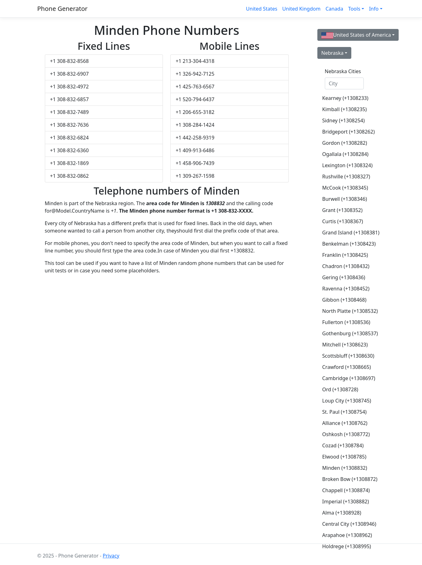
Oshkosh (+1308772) (346, 434)
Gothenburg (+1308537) (346, 333)
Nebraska (332, 52)
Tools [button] (354, 8)
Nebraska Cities (343, 71)
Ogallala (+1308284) (345, 154)
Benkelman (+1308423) (346, 243)
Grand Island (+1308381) (346, 232)
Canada (334, 8)
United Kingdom (301, 8)
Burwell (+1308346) (344, 198)
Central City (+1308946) (346, 523)
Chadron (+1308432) (346, 266)
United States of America (356, 35)
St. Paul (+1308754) (344, 411)
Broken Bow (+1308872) (346, 479)
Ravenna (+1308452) (346, 288)
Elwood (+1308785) (344, 456)
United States (261, 8)
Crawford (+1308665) (346, 367)
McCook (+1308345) (345, 187)
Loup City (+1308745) (346, 400)
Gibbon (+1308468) (344, 299)
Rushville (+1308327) (346, 176)
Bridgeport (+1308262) (346, 131)
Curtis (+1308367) (342, 221)
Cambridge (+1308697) (346, 378)
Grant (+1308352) (342, 210)
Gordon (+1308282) (344, 142)
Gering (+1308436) (343, 277)
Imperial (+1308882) (345, 501)
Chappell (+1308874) (346, 490)
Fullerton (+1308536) (346, 322)
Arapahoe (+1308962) (346, 535)
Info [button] (374, 8)
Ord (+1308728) (340, 389)
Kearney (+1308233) (345, 98)
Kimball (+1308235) (344, 109)
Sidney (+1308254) (343, 120)
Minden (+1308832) (344, 467)
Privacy (111, 555)
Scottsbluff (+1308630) (346, 355)
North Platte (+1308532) (346, 311)
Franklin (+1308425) (345, 255)
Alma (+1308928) (341, 512)
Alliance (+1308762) (344, 423)
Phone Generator (62, 8)
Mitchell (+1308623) (345, 344)
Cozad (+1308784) (343, 445)
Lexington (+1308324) (346, 165)
